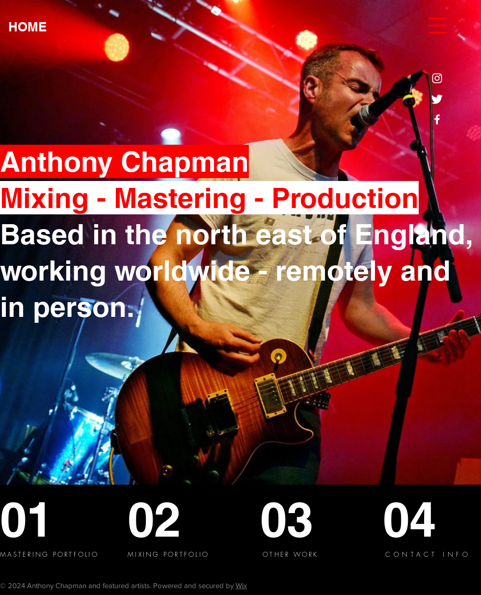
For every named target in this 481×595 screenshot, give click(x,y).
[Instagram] (437, 78)
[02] (165, 519)
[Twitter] (437, 98)
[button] (437, 25)
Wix (241, 585)
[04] (419, 519)
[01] (36, 519)
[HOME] (27, 27)
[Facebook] (437, 119)
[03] (294, 519)
